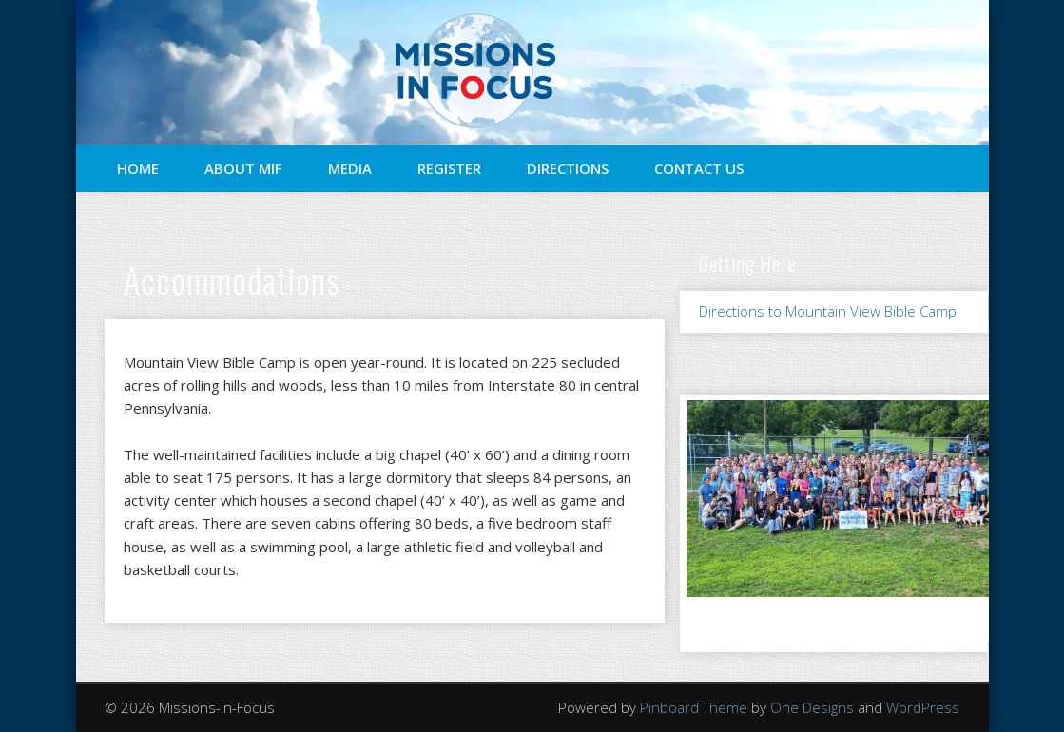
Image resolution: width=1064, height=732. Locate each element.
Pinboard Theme (693, 707)
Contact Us (699, 168)
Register (449, 168)
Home (138, 168)
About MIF (243, 168)
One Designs (812, 707)
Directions (568, 168)
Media (350, 168)
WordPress (922, 707)
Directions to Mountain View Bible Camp (828, 310)
